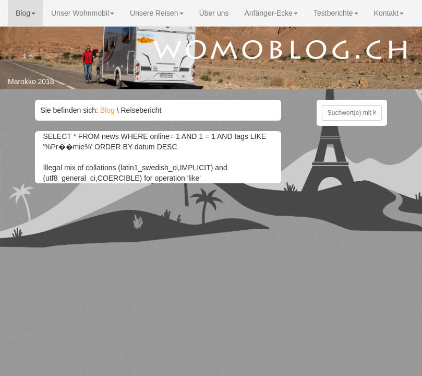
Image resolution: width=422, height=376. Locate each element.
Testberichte (336, 13)
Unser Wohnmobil (82, 13)
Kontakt (389, 13)
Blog (25, 13)
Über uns (214, 13)
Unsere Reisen (157, 13)
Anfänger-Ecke (271, 13)
